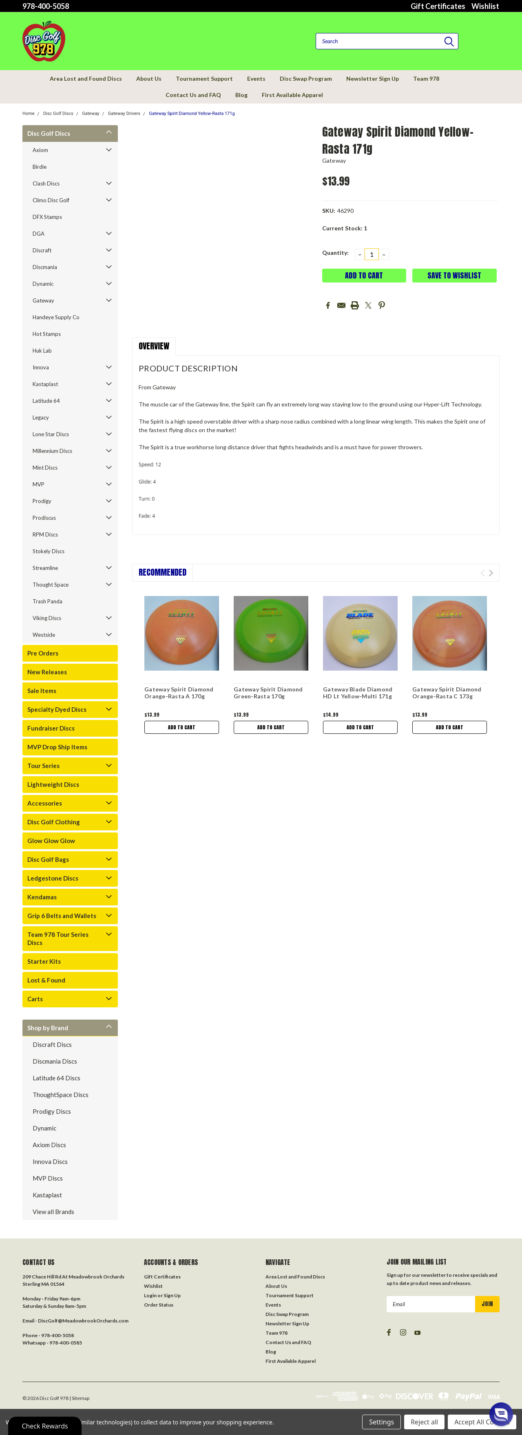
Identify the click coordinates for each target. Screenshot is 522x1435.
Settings (381, 1421)
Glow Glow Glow (51, 840)
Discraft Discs (52, 1044)
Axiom (40, 150)
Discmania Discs (55, 1061)
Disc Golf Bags (48, 859)
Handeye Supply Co (56, 317)
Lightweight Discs (53, 784)
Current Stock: (344, 228)
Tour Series (43, 765)
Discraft (42, 250)
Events (256, 78)
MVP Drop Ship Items (57, 747)
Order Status (158, 1305)
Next (490, 573)
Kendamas (42, 897)
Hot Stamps (47, 334)
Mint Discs (45, 467)
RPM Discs (45, 534)
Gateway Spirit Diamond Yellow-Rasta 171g (191, 113)
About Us (148, 78)
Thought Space (51, 584)
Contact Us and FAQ (193, 94)
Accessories (44, 803)
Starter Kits (44, 961)
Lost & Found (46, 980)
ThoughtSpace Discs (60, 1094)
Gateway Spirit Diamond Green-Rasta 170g (268, 693)
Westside (44, 634)
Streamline (45, 568)
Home (28, 113)
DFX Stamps (47, 217)
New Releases (47, 672)
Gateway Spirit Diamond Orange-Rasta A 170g (179, 693)
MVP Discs (48, 1178)
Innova (41, 367)
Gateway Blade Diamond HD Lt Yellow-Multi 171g (357, 693)
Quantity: (335, 252)
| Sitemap (79, 1398)
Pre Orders (42, 653)
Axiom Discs (49, 1144)
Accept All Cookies (482, 1421)
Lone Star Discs (51, 434)
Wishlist (485, 6)
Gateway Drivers (124, 113)
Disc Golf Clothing (53, 822)
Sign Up (172, 1295)
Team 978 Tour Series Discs (57, 938)
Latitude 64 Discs (56, 1078)
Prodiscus (44, 517)
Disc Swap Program (306, 78)
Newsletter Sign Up (372, 78)
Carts (35, 998)
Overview (154, 346)
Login (150, 1295)
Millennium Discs (52, 451)
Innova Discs (50, 1161)
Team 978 (426, 78)
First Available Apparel (292, 94)
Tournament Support (204, 78)
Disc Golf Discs (58, 113)
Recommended (162, 572)
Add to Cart (181, 727)
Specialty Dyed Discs (56, 709)
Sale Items (41, 690)
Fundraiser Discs (51, 728)
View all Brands (53, 1211)
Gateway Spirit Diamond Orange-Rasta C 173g (447, 693)
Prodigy (42, 501)
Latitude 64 (46, 400)
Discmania (45, 267)
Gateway (90, 113)
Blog (241, 94)
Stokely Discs (48, 551)
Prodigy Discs (52, 1111)
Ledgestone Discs (52, 878)
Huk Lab (42, 350)
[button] (501, 1414)
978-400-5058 (45, 6)
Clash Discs (46, 183)
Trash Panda (47, 601)
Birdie (39, 166)
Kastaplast (45, 384)
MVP (38, 484)
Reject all (424, 1421)
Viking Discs (47, 618)
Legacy (41, 417)
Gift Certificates (438, 6)
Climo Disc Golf (51, 200)
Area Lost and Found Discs (86, 78)
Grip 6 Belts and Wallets (61, 915)
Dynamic (43, 283)
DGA (38, 233)
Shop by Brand (47, 1027)
